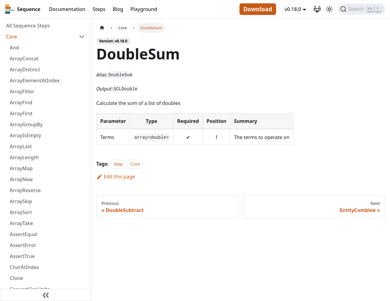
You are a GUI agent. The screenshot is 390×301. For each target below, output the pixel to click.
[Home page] (102, 28)
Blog (118, 9)
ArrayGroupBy (26, 124)
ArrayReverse (25, 190)
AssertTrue (22, 256)
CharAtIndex (24, 267)
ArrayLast (21, 146)
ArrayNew (21, 179)
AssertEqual (23, 234)
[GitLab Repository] (317, 9)
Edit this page (115, 176)
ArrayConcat (24, 58)
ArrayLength (24, 157)
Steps (99, 9)
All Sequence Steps (28, 25)
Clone (16, 278)
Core (11, 36)
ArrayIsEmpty (25, 135)
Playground (143, 9)
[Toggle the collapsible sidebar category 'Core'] (81, 36)
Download (257, 9)
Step (118, 164)
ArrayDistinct (25, 69)
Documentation (67, 9)
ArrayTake (21, 223)
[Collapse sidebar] (45, 295)
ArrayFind (21, 102)
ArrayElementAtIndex (35, 80)
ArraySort (21, 212)
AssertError (23, 245)
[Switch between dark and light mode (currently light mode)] (329, 9)
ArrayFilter (22, 91)
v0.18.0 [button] (293, 9)
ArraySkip (21, 201)
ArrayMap (21, 168)
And (14, 47)
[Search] (361, 9)
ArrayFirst (21, 113)
